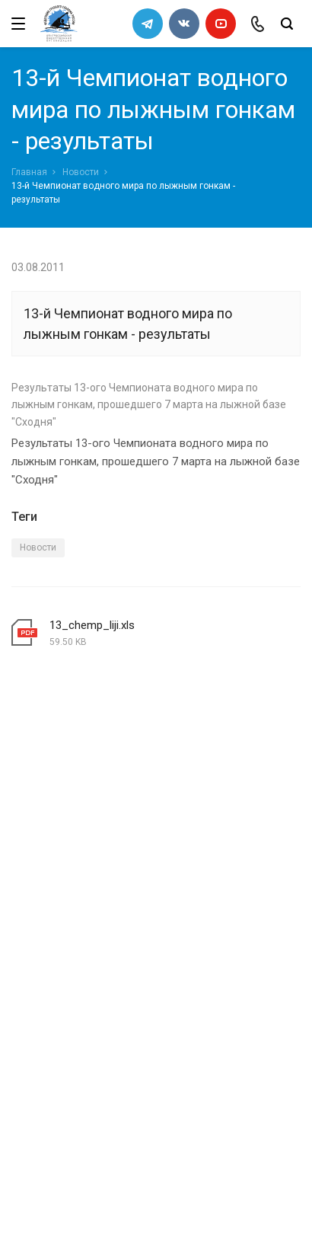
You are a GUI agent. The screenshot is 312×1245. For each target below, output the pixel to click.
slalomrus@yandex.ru (88, 1144)
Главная (29, 172)
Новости (80, 172)
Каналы (32, 984)
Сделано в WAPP (50, 1205)
